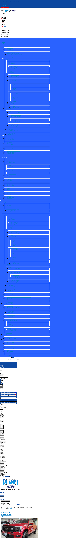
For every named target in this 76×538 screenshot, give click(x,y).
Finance (3, 135)
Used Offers (9, 49)
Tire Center (11, 167)
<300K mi (2, 438)
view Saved (6, 503)
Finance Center (9, 137)
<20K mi (2, 427)
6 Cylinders (2, 445)
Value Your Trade (12, 68)
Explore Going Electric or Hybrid (16, 126)
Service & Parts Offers (11, 52)
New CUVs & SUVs (14, 92)
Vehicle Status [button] (3, 407)
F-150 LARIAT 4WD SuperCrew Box (6, 515)
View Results (7, 476)
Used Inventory (11, 109)
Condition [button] (3, 369)
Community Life (10, 189)
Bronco (12, 79)
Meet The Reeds (10, 194)
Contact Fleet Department (11, 152)
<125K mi (2, 434)
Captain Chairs (3, 466)
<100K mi (2, 433)
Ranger (14, 89)
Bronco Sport (15, 96)
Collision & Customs (8, 334)
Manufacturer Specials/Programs (12, 53)
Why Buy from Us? (10, 184)
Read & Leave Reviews (11, 192)
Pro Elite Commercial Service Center (13, 151)
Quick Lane (9, 171)
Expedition (14, 101)
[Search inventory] (4, 491)
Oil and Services (11, 170)
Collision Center (10, 179)
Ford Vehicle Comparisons (15, 77)
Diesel (2, 452)
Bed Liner (2, 462)
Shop (3, 58)
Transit (14, 106)
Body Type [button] (3, 378)
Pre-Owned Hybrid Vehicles (16, 116)
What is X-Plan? (12, 71)
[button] (2, 7)
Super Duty (15, 88)
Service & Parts (4, 157)
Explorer (14, 99)
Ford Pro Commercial (10, 175)
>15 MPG (2, 414)
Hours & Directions (10, 185)
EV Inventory (13, 117)
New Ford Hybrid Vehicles (15, 113)
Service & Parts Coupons (13, 169)
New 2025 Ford (5, 513)
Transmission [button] (3, 447)
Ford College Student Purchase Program (15, 57)
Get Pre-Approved (12, 70)
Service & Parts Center (11, 158)
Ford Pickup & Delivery (11, 162)
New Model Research (12, 73)
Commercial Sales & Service (6, 147)
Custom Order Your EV (15, 122)
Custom (5, 359)
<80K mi (2, 432)
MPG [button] (2, 411)
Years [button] (2, 385)
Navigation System (3, 472)
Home (2, 359)
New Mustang (13, 102)
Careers (8, 186)
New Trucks (13, 83)
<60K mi (2, 431)
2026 (1, 388)
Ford (12, 359)
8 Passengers (3, 457)
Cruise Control (3, 467)
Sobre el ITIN (10, 302)
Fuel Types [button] (3, 450)
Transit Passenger (15, 107)
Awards (8, 193)
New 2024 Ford (11, 508)
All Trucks (14, 84)
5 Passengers (3, 456)
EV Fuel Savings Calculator (16, 124)
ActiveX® (2, 460)
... (3, 499)
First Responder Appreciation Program (16, 55)
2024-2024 (9, 359)
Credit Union (10, 156)
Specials (3, 46)
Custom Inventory (14, 67)
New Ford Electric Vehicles (16, 112)
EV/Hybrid (10, 111)
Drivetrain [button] (3, 439)
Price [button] (2, 404)
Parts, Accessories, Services (12, 163)
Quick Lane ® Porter (12, 174)
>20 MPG (2, 417)
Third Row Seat (3, 474)
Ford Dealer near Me (10, 197)
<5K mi (2, 424)
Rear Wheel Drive (3, 442)
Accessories (11, 166)
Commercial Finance (10, 153)
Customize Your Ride (14, 66)
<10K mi (2, 425)
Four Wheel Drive (3, 441)
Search (2, 492)
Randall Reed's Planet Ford (3, 41)
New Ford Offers (10, 48)
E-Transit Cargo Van (16, 121)
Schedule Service (10, 160)
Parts (10, 165)
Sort (1, 502)
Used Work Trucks (12, 129)
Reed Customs (11, 64)
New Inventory (11, 60)
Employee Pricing (9, 198)
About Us (6, 339)
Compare (2, 503)
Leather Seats (3, 469)
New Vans (12, 103)
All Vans (14, 104)
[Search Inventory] (6, 357)
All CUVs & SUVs (16, 93)
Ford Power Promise (14, 125)
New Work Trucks (12, 63)
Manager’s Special (10, 50)
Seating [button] (2, 454)
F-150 (14, 85)
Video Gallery (9, 196)
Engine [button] (2, 443)
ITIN (7, 143)
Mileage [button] (2, 422)
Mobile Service (9, 161)
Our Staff (8, 188)
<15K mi (2, 426)
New (7, 59)
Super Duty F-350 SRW (17, 359)
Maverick (12, 81)
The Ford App (9, 176)
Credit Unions (9, 142)
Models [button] (2, 372)
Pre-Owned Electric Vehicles (16, 115)
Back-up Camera (3, 461)
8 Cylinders (2, 446)
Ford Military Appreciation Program (15, 54)
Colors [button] (2, 389)
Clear (1, 499)
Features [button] (2, 458)
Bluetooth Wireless (3, 465)
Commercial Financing (11, 139)
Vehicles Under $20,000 (13, 130)
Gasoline (2, 453)
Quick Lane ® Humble (13, 173)
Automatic (2, 449)
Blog (7, 190)
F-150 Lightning (13, 80)
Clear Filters (2, 476)
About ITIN (11, 144)
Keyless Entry (3, 468)
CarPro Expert (11, 72)
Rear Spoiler (2, 473)
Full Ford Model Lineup (15, 75)
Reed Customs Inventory (11, 181)
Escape (14, 98)
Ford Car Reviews (14, 76)
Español (4, 5)
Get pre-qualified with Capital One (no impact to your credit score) (19, 140)
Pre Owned (8, 108)
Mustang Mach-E (16, 97)
